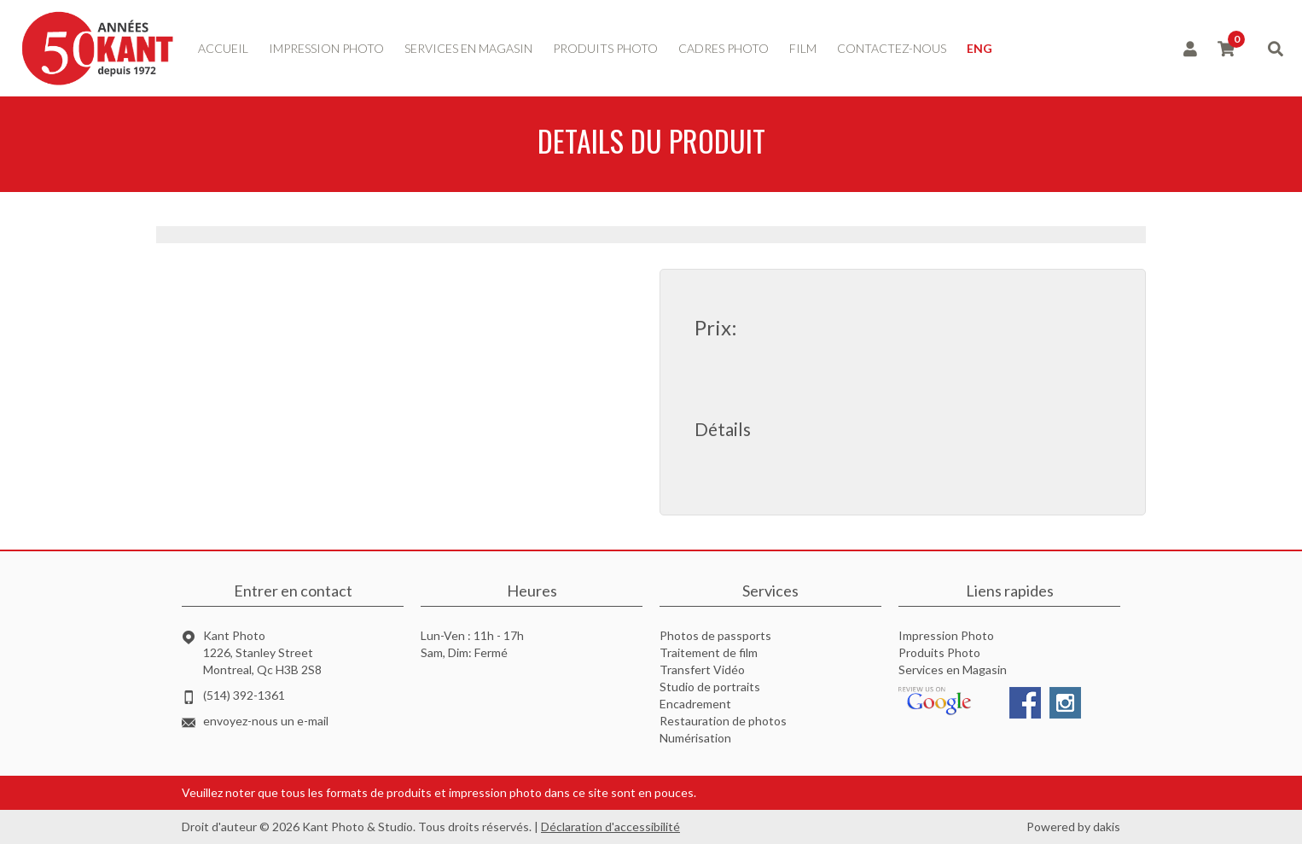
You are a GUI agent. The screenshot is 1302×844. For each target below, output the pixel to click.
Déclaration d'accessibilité (610, 826)
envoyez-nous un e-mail (265, 720)
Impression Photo (946, 635)
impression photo (326, 48)
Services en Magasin (952, 669)
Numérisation (695, 737)
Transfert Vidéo (702, 669)
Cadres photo (723, 48)
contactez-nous (891, 48)
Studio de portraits (710, 686)
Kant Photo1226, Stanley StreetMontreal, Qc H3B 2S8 (262, 652)
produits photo (605, 48)
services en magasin (468, 48)
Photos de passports (715, 635)
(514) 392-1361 (244, 695)
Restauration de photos (723, 720)
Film (803, 48)
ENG (979, 48)
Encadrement (695, 703)
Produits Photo (939, 652)
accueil (223, 48)
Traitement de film (709, 652)
